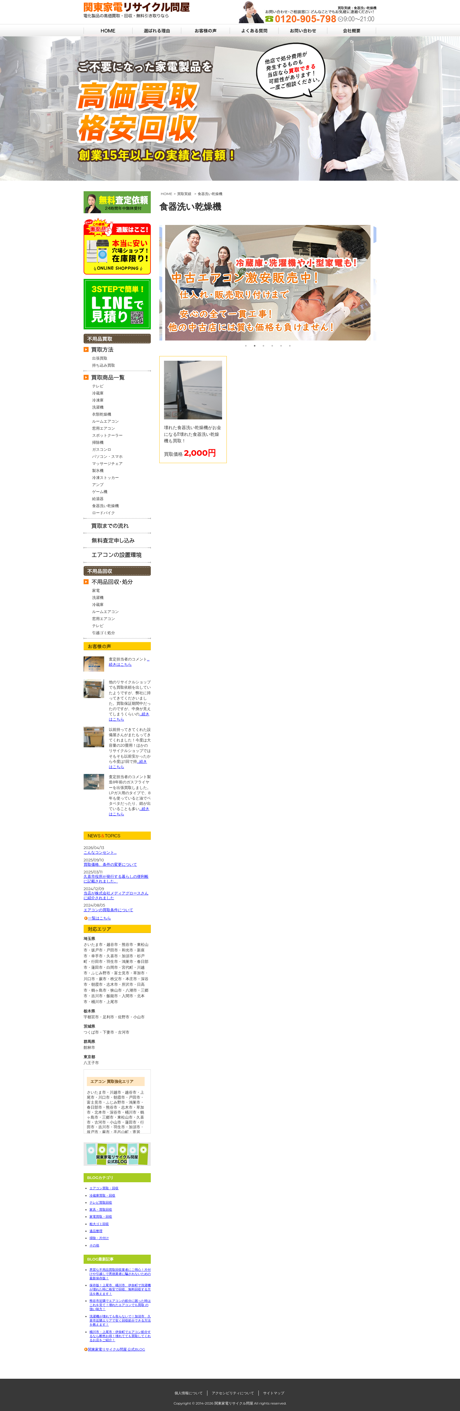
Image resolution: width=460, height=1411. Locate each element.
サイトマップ (273, 1393)
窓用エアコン (103, 428)
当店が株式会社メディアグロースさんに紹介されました (116, 895)
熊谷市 (111, 1107)
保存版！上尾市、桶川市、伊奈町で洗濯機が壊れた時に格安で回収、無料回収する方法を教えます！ (120, 1289)
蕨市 (106, 1131)
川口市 (104, 1097)
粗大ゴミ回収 (99, 1224)
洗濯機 (98, 407)
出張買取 (99, 358)
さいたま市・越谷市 (101, 944)
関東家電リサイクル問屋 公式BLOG (116, 1349)
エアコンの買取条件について (108, 910)
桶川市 (130, 1112)
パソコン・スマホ (107, 456)
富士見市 (94, 1102)
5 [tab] (281, 346)
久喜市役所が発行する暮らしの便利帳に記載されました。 (116, 878)
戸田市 (134, 1097)
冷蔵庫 (98, 393)
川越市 (115, 1092)
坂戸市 (92, 1131)
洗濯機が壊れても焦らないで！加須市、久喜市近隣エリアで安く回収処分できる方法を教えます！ (120, 1320)
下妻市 (108, 1032)
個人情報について (189, 1393)
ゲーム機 (99, 491)
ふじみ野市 (115, 1102)
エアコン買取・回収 (104, 1188)
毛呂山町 (121, 1131)
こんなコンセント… (100, 852)
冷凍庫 (98, 400)
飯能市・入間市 (119, 995)
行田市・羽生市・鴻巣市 (112, 961)
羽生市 (119, 1126)
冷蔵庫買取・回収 (102, 1195)
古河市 (123, 1032)
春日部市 (94, 1107)
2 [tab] (255, 346)
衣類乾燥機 (101, 414)
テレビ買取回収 (100, 1202)
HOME (166, 194)
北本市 (100, 1112)
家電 (96, 590)
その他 (94, 1245)
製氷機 (98, 470)
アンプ (98, 484)
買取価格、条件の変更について (110, 864)
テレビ (98, 386)
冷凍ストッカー (105, 477)
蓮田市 (130, 1122)
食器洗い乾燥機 (105, 505)
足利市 (108, 1016)
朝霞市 (119, 1097)
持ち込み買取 (103, 365)
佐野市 (123, 1016)
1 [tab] (246, 346)
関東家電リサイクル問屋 (233, 1403)
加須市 (134, 1126)
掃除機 (98, 442)
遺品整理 (95, 1231)
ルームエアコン (105, 421)
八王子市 (91, 1062)
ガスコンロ (101, 449)
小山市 (139, 1016)
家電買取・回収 (100, 1216)
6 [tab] (290, 346)
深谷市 (115, 1112)
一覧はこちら (99, 918)
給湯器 (98, 498)
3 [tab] (263, 346)
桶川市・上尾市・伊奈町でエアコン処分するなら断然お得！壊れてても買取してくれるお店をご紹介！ (120, 1336)
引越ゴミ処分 (103, 632)
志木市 (127, 1107)
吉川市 (104, 1126)
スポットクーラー (107, 435)
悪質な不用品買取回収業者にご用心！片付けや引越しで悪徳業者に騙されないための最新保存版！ (120, 1274)
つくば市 (91, 1032)
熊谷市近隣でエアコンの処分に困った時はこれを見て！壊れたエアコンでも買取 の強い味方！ (120, 1305)
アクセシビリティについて (233, 1393)
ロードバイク (103, 512)
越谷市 (130, 1092)
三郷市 (108, 1117)
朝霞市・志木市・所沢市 (112, 984)
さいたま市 (96, 1092)
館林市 (89, 1047)
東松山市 (125, 1117)
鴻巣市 (134, 1102)
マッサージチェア (107, 463)
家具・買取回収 (100, 1209)
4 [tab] (272, 346)
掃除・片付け (99, 1238)
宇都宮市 (91, 1016)
